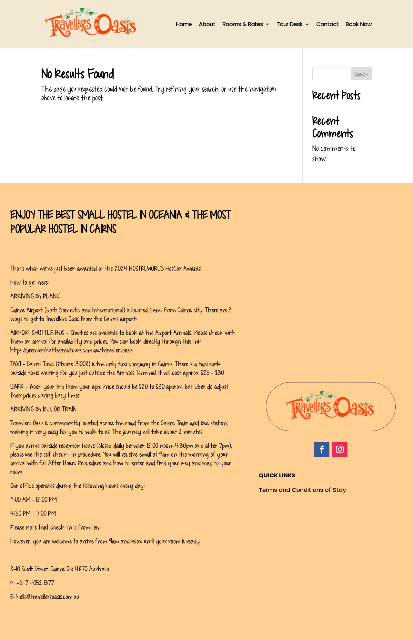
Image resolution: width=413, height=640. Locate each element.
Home (184, 24)
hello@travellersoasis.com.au (47, 596)
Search (361, 74)
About (207, 24)
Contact (327, 24)
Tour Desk (290, 24)
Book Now (359, 24)
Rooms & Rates (242, 24)
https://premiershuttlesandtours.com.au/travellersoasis (71, 350)
